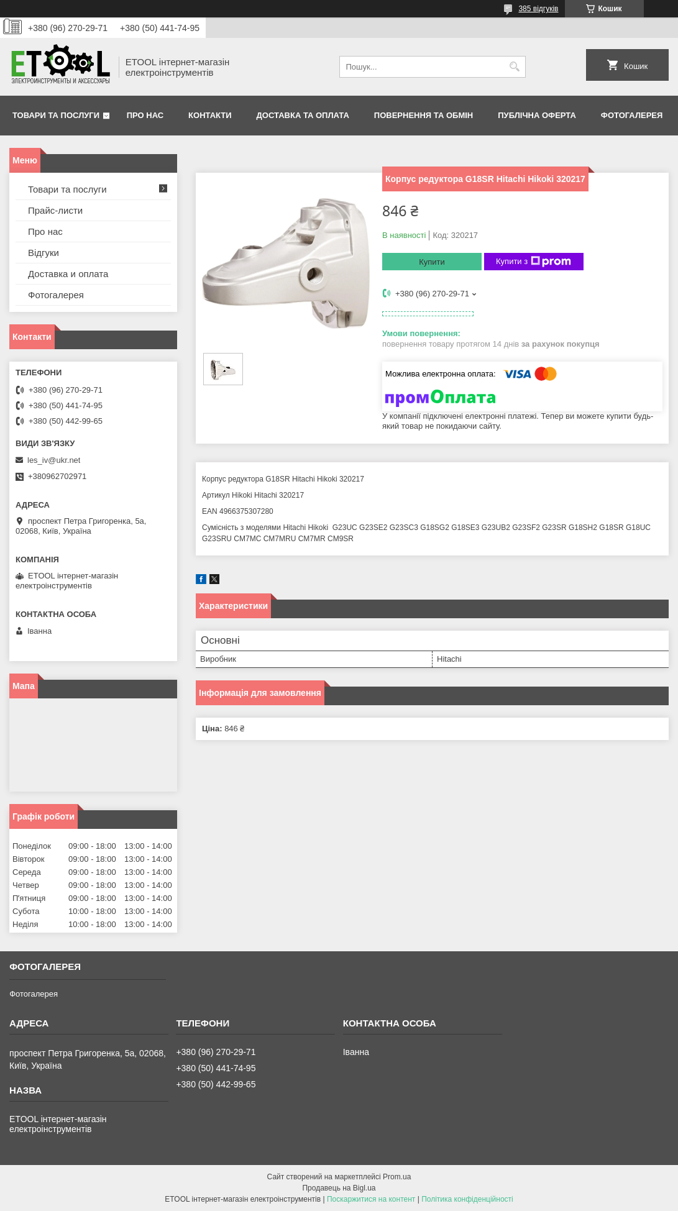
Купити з (533, 261)
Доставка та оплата (303, 115)
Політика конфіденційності (467, 1199)
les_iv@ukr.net (53, 460)
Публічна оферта (537, 115)
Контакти (210, 115)
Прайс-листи (55, 210)
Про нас (145, 115)
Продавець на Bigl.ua (338, 1188)
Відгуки (43, 252)
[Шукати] (515, 67)
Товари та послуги (55, 115)
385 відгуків (538, 8)
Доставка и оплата (68, 273)
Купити (432, 262)
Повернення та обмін (423, 115)
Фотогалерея (632, 115)
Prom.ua (397, 1176)
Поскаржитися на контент (371, 1199)
